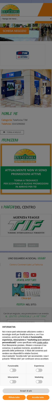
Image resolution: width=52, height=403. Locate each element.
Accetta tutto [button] (38, 397)
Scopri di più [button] (26, 391)
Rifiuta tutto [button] (14, 397)
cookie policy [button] (42, 342)
